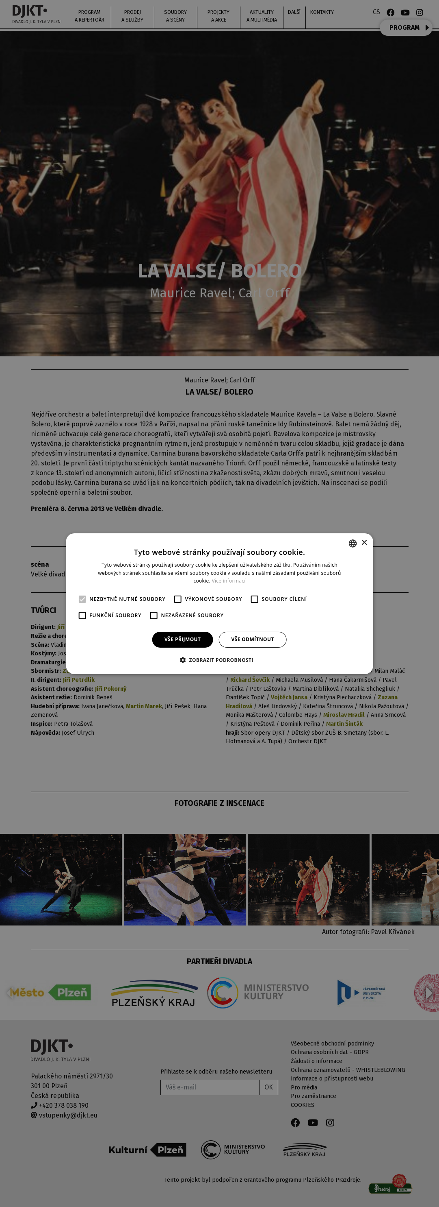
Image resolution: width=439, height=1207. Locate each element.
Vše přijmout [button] (182, 639)
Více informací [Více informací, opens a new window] (228, 580)
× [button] (364, 543)
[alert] (219, 603)
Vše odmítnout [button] (252, 639)
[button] (219, 660)
